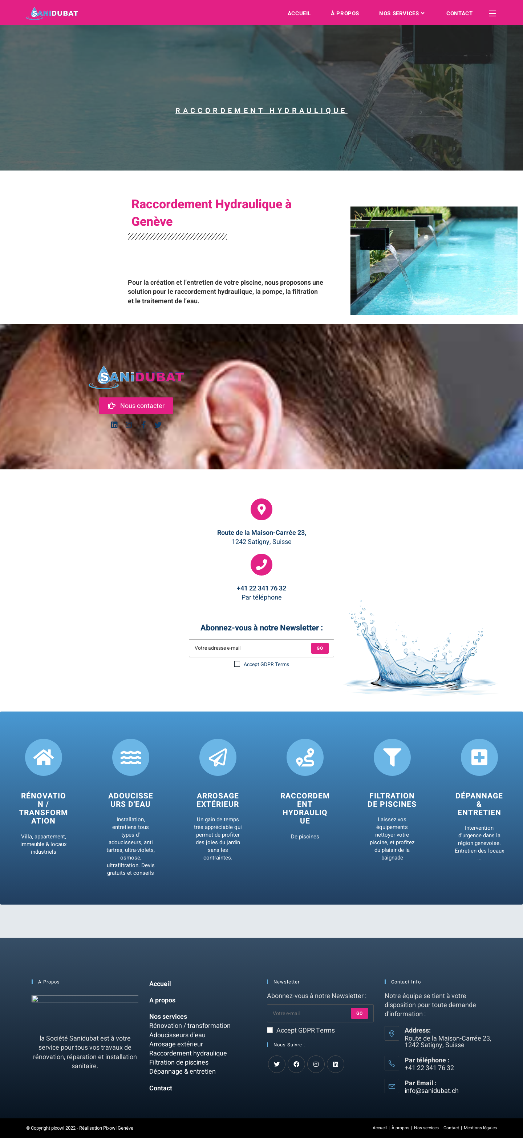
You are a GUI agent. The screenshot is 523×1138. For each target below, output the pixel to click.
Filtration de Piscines (392, 800)
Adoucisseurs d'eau (130, 800)
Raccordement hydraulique (188, 1053)
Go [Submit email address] (359, 1013)
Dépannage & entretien (479, 805)
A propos (162, 1000)
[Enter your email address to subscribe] (320, 1013)
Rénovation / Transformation (43, 809)
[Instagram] (316, 1064)
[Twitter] (276, 1064)
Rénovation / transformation (190, 1026)
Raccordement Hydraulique (305, 809)
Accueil (160, 984)
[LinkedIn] (335, 1064)
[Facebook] (296, 1064)
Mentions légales (480, 1128)
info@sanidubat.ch (432, 1091)
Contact (160, 1088)
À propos (400, 1128)
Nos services (168, 1017)
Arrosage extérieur (217, 800)
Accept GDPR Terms (261, 664)
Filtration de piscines (178, 1062)
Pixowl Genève (118, 1128)
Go (320, 648)
